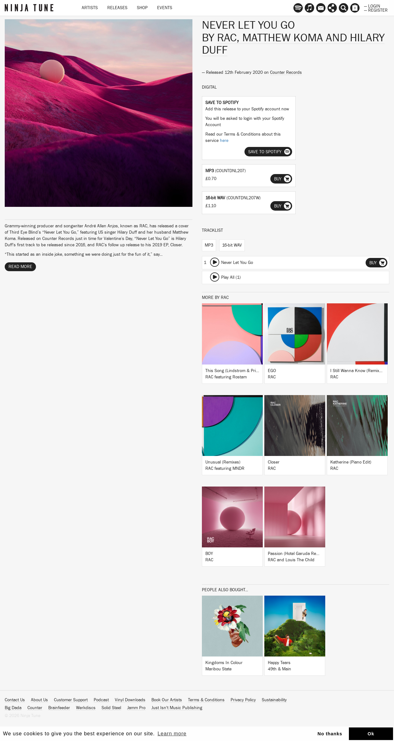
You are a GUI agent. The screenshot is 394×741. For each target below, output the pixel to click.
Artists (90, 8)
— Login (372, 5)
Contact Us (15, 700)
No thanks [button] (330, 733)
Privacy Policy (243, 700)
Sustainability (274, 700)
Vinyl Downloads (130, 700)
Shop (142, 8)
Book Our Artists (166, 700)
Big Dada (13, 708)
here (224, 140)
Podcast (101, 700)
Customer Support (71, 700)
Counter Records (286, 72)
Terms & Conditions (206, 700)
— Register (376, 9)
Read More (20, 267)
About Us (39, 700)
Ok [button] (371, 733)
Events (164, 8)
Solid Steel (111, 708)
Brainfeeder (59, 708)
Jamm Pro (136, 708)
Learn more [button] (171, 733)
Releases (117, 8)
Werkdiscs (86, 708)
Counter (34, 708)
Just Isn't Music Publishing (176, 708)
